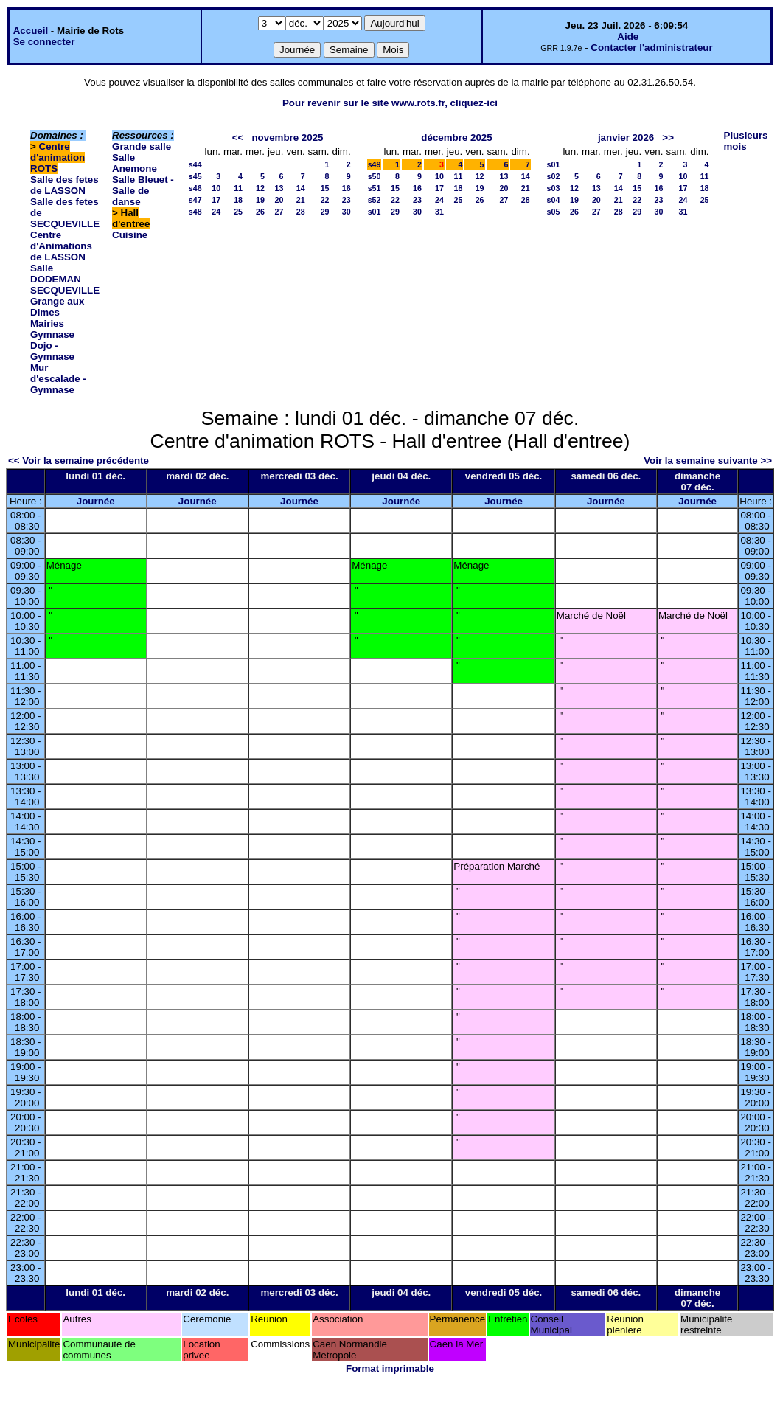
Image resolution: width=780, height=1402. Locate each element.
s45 (195, 176)
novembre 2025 (287, 137)
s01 (374, 211)
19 (260, 199)
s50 (374, 176)
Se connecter (44, 41)
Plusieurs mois (746, 141)
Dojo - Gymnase (52, 351)
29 (325, 211)
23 (346, 199)
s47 (195, 199)
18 (238, 199)
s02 (553, 176)
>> (668, 137)
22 (325, 199)
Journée (96, 501)
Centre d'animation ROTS (57, 157)
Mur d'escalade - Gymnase (58, 378)
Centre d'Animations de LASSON (61, 246)
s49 (374, 164)
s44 (195, 164)
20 (279, 199)
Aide (627, 36)
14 (300, 188)
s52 (374, 199)
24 (216, 211)
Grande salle (141, 146)
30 (346, 211)
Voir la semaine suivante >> (708, 460)
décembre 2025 (456, 137)
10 (216, 188)
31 (439, 211)
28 (300, 211)
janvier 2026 (626, 137)
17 (216, 199)
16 (346, 188)
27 (279, 211)
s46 (195, 188)
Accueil (30, 30)
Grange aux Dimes (57, 307)
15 (325, 188)
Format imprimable (390, 1368)
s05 (553, 211)
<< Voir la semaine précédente (78, 460)
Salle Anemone (134, 163)
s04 (553, 199)
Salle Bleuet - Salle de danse (143, 190)
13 (279, 188)
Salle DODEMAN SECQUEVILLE (65, 279)
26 (260, 211)
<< (238, 137)
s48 (195, 211)
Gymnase (52, 334)
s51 (374, 188)
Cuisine (129, 234)
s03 (553, 188)
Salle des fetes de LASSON (64, 185)
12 (260, 188)
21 (300, 199)
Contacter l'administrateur (651, 47)
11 (238, 188)
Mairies (47, 323)
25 (238, 211)
